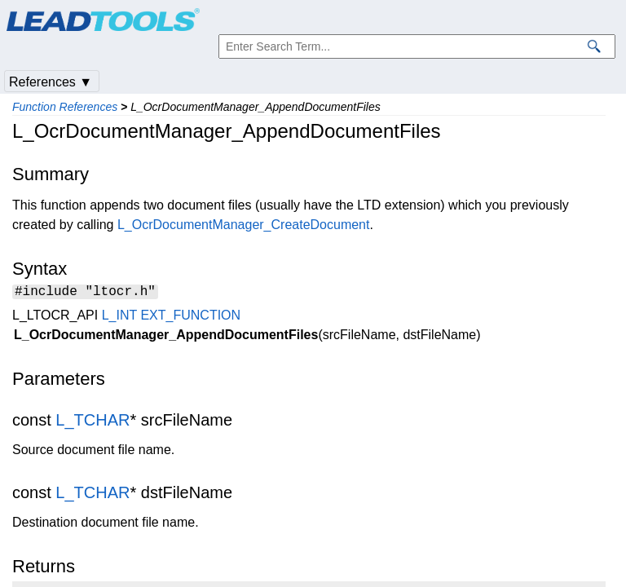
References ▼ (50, 82)
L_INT (119, 317)
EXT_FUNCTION (190, 317)
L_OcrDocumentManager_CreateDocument (243, 225)
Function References (64, 106)
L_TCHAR (92, 422)
